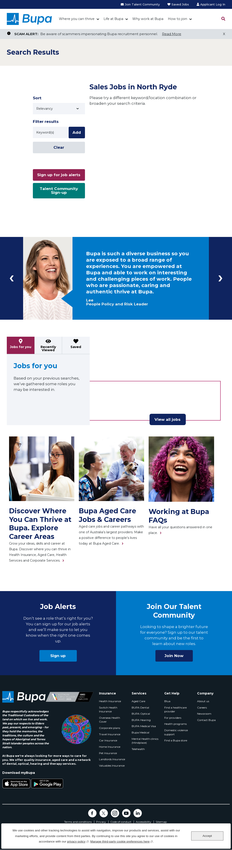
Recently (48, 348)
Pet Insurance (108, 753)
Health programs (175, 724)
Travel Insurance (109, 734)
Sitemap (161, 822)
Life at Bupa (113, 19)
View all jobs (168, 419)
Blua (167, 701)
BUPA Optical (141, 713)
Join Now (174, 655)
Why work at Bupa (147, 19)
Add (76, 132)
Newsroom (204, 713)
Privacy (101, 822)
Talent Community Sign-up (59, 190)
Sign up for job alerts (58, 175)
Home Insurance (109, 746)
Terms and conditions (78, 822)
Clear (58, 147)
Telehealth (138, 749)
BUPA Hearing (141, 720)
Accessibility (143, 822)
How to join (177, 19)
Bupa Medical (140, 732)
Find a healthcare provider (175, 709)
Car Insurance (108, 740)
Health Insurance (110, 701)
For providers (172, 717)
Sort (37, 98)
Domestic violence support (176, 732)
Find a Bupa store (175, 740)
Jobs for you (20, 347)
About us (203, 701)
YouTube (126, 813)
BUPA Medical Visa (144, 726)
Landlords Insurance (112, 759)
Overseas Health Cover (109, 719)
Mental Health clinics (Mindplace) (145, 741)
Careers (202, 707)
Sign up (58, 655)
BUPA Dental (140, 707)
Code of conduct (120, 822)
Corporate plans (109, 728)
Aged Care (138, 701)
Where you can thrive (76, 19)
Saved (75, 347)
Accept (207, 836)
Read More (171, 34)
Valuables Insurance (112, 765)
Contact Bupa (206, 720)
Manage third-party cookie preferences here (121, 841)
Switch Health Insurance (108, 709)
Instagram (115, 813)
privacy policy (78, 841)
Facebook (92, 813)
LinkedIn (137, 813)
